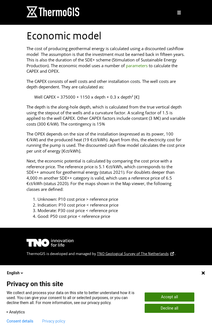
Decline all (169, 308)
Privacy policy (53, 321)
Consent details (20, 321)
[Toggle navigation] (179, 12)
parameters (137, 65)
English (15, 273)
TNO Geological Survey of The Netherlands (135, 253)
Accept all (169, 297)
